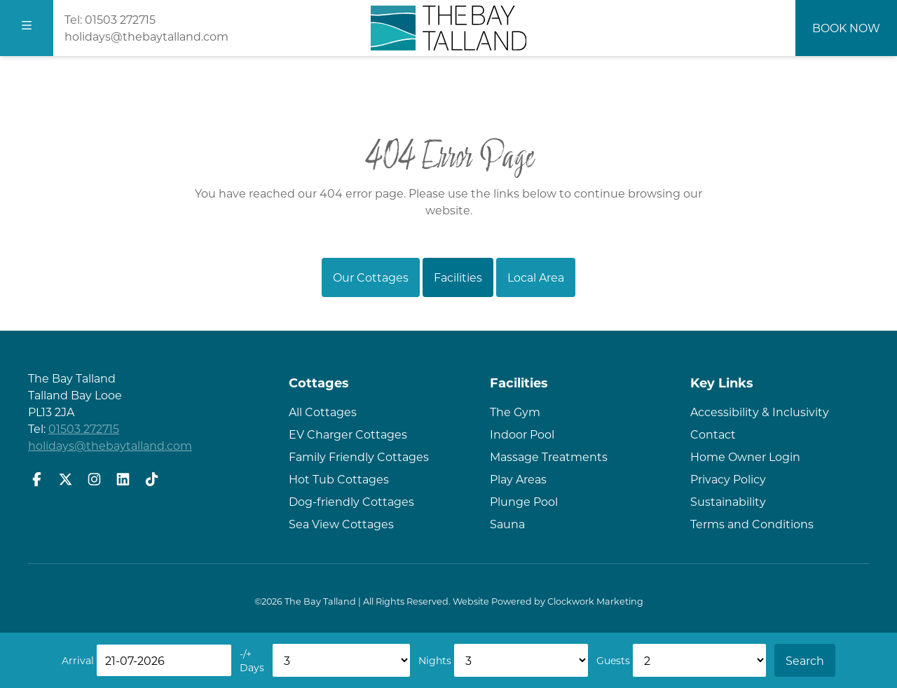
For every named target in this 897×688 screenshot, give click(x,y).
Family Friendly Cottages (359, 456)
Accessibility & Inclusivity (759, 411)
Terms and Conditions (752, 523)
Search (805, 660)
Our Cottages (371, 277)
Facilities (458, 277)
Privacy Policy (728, 479)
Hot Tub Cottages (339, 479)
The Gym (515, 411)
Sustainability (728, 501)
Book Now (846, 27)
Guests (613, 660)
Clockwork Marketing (595, 601)
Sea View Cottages (341, 523)
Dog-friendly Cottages (351, 501)
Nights (434, 660)
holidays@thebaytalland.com (146, 36)
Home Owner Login (745, 456)
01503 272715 (120, 19)
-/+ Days (252, 660)
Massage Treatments (549, 456)
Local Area (535, 277)
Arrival (78, 660)
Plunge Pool (524, 501)
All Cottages (323, 411)
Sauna (507, 523)
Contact (713, 434)
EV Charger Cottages (348, 434)
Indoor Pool (522, 434)
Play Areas (518, 479)
